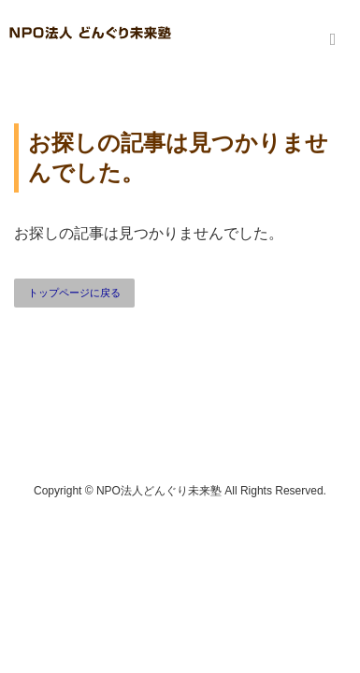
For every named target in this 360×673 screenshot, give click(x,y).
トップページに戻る (74, 292)
